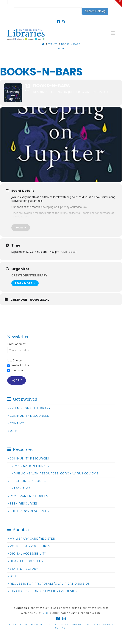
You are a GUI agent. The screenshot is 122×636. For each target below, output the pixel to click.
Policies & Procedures (28, 546)
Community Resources (28, 415)
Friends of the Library (29, 408)
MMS (46, 613)
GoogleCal (39, 300)
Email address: (16, 344)
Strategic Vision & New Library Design (42, 591)
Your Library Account (36, 624)
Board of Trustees (25, 561)
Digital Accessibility (26, 553)
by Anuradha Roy (65, 207)
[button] (113, 33)
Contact (15, 423)
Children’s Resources (28, 511)
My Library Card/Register (31, 538)
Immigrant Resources (27, 496)
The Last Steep (56, 222)
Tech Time (20, 488)
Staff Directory (22, 568)
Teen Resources (22, 503)
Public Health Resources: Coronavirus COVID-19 (54, 473)
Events (108, 624)
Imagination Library (30, 466)
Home (13, 624)
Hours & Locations (68, 624)
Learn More (25, 283)
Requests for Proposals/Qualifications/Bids (48, 583)
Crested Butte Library (29, 275)
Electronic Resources (28, 481)
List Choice (14, 360)
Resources (92, 624)
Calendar (18, 300)
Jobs (12, 431)
